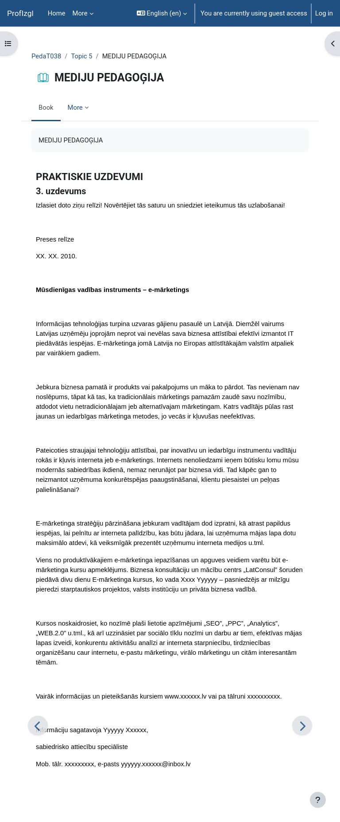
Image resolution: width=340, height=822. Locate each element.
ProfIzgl (20, 13)
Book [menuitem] (46, 107)
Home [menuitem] (57, 13)
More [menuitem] (80, 13)
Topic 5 (81, 56)
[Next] (302, 726)
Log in (324, 13)
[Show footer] (318, 800)
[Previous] (38, 726)
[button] (162, 13)
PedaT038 (46, 56)
